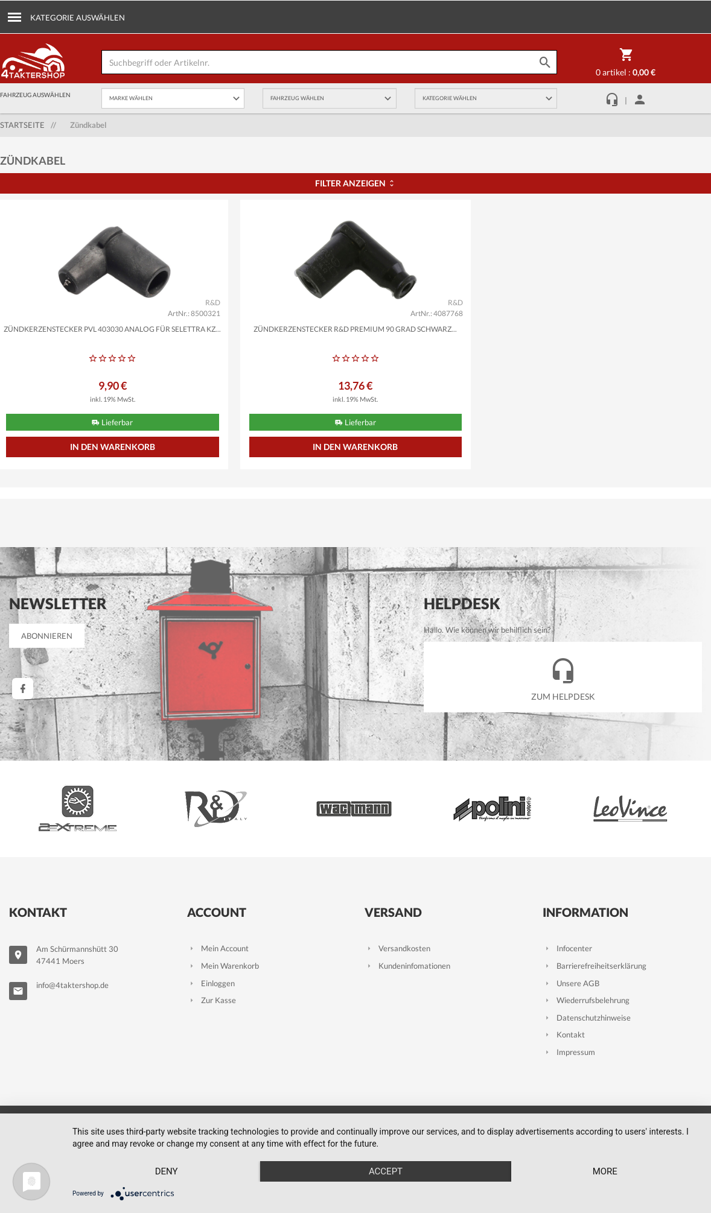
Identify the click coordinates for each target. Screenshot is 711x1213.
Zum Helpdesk (563, 676)
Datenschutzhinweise (587, 1017)
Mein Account (218, 948)
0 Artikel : (625, 64)
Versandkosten (397, 948)
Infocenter (567, 948)
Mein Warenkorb (223, 966)
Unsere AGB (571, 983)
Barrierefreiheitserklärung (594, 966)
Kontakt (564, 1034)
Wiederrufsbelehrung (586, 1000)
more (605, 1171)
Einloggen (211, 983)
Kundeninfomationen (407, 966)
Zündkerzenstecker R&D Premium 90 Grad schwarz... (355, 329)
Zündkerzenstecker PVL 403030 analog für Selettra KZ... (112, 329)
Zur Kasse (211, 1000)
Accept (386, 1171)
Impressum (569, 1052)
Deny (166, 1171)
